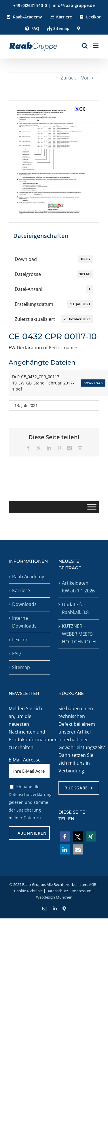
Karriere (21, 590)
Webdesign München (54, 897)
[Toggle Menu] (91, 507)
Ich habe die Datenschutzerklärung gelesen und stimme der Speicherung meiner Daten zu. (30, 802)
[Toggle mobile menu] (96, 46)
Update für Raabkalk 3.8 (75, 608)
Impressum (81, 890)
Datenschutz (57, 890)
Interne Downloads (24, 622)
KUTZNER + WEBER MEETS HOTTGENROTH (79, 634)
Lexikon (20, 639)
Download (93, 383)
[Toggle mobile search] (85, 46)
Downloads (24, 604)
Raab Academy (28, 576)
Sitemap (21, 667)
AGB (92, 884)
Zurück (68, 78)
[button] (65, 836)
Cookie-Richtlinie (28, 890)
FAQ (16, 653)
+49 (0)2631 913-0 (30, 5)
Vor (85, 78)
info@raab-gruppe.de (74, 5)
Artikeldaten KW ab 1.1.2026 (78, 587)
